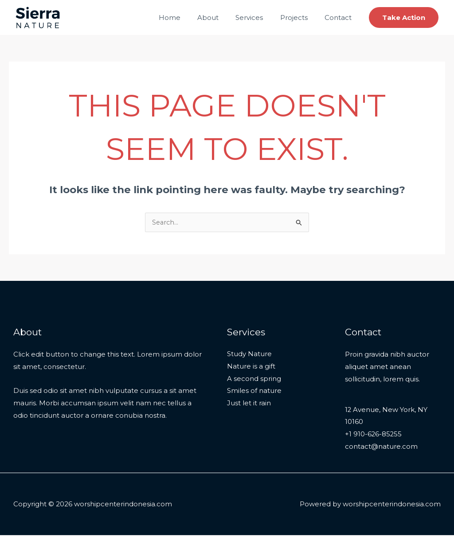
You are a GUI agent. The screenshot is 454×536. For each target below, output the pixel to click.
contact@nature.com (381, 447)
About (220, 17)
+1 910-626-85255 (374, 435)
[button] (403, 17)
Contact (339, 17)
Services (258, 17)
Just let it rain (249, 404)
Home (186, 17)
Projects (299, 17)
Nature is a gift (251, 367)
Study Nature (249, 354)
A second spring (254, 379)
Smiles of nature (254, 392)
